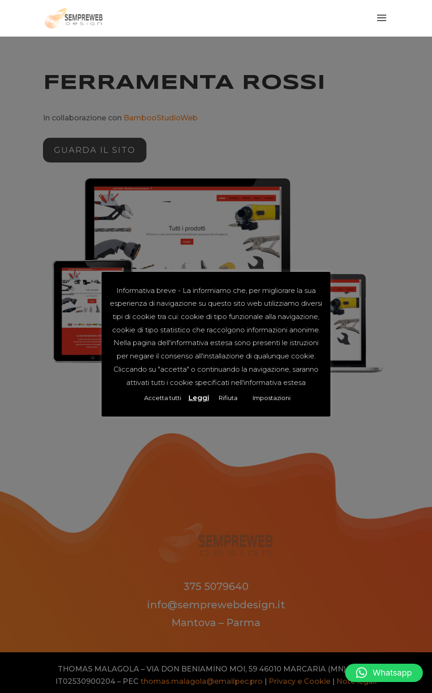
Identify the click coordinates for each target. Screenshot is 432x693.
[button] (384, 673)
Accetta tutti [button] (162, 397)
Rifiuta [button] (228, 397)
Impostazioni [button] (272, 397)
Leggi (199, 397)
